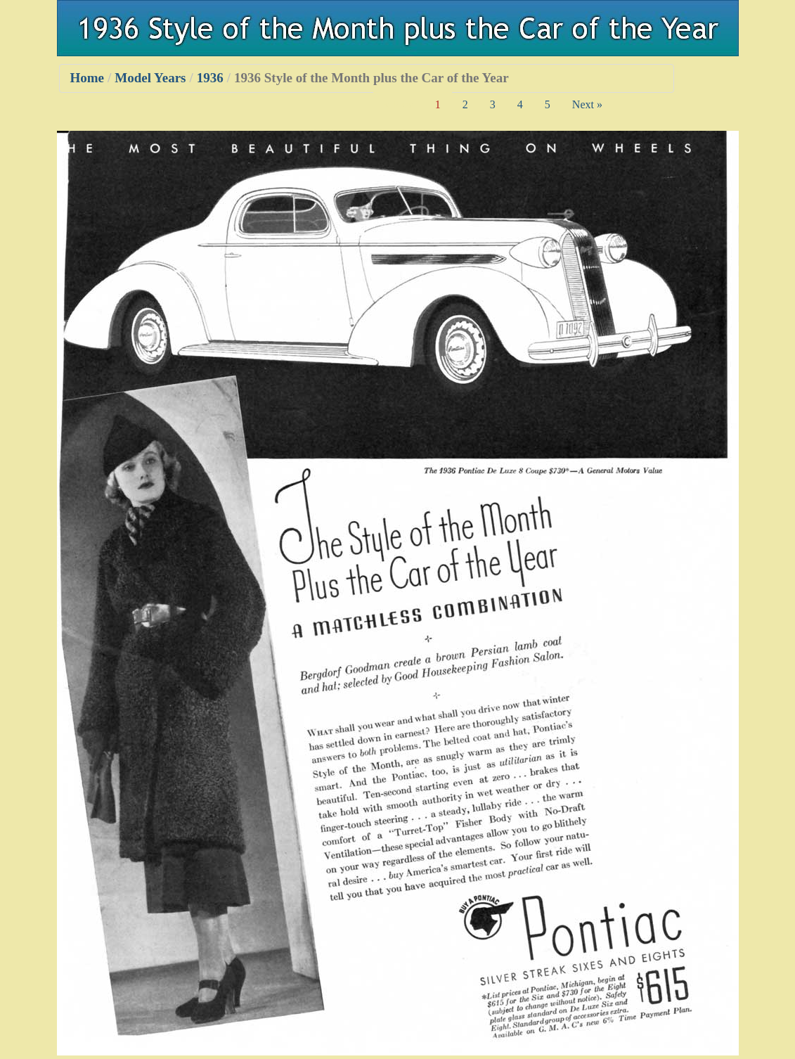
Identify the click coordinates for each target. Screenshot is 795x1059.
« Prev (398, 104)
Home (87, 77)
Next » (587, 104)
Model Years (150, 77)
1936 (210, 77)
